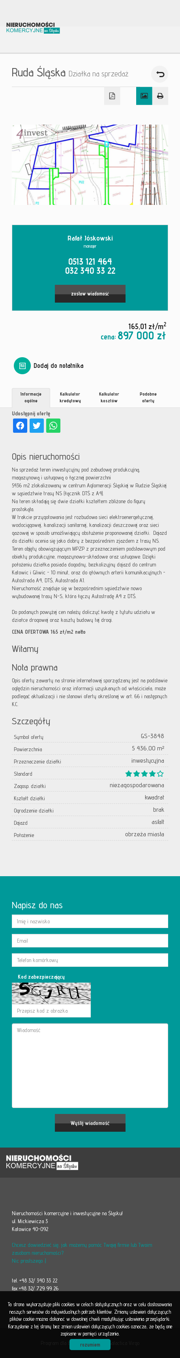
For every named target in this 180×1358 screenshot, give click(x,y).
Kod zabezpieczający (41, 977)
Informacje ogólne (31, 397)
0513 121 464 (90, 261)
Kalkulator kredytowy (70, 397)
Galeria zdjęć (144, 96)
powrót (159, 74)
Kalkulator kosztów (109, 397)
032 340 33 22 (90, 270)
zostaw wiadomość (90, 294)
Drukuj (160, 96)
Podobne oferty (148, 397)
